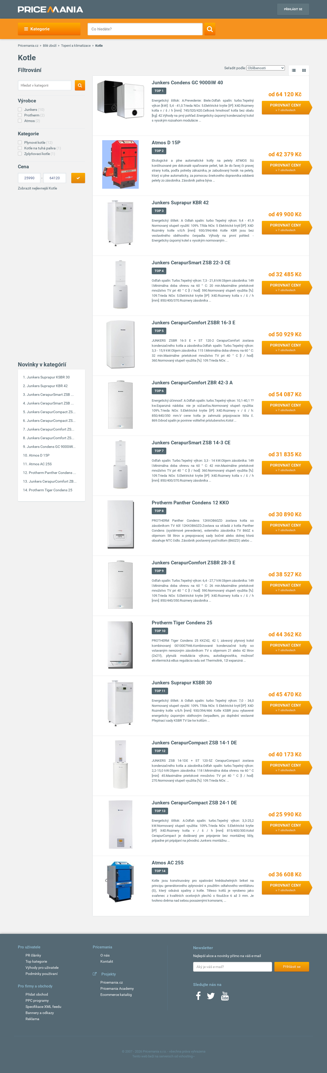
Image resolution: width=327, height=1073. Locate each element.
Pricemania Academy (117, 988)
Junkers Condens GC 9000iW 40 (187, 83)
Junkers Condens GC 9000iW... (51, 447)
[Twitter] (211, 997)
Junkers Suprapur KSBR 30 (48, 377)
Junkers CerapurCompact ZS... (51, 412)
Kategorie (37, 28)
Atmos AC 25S (40, 464)
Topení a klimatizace (76, 45)
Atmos (32, 121)
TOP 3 (159, 211)
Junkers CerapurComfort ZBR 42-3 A (192, 383)
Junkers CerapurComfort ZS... (50, 429)
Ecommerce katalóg (116, 995)
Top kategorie (36, 961)
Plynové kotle (38, 142)
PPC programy (37, 1000)
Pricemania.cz (28, 45)
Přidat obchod (37, 994)
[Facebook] (198, 997)
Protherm (34, 115)
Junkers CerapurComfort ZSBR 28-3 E (193, 563)
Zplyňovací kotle (39, 154)
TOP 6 (159, 391)
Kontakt (106, 961)
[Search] (209, 29)
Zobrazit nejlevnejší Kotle (37, 188)
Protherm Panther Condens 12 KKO (190, 503)
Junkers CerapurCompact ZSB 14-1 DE (194, 743)
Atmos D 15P (39, 455)
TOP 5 (159, 331)
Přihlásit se (293, 9)
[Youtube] (224, 997)
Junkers (34, 110)
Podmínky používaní (41, 974)
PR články (33, 955)
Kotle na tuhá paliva (42, 148)
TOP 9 (159, 571)
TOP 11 (160, 691)
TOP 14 (160, 871)
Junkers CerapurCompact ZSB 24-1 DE (194, 803)
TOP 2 (159, 151)
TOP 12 (160, 751)
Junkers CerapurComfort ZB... (53, 481)
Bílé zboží (49, 45)
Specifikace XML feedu (43, 1007)
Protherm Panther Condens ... (52, 473)
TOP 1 (159, 91)
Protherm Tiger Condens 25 (50, 490)
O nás (105, 955)
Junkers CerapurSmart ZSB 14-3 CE (191, 443)
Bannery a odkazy (40, 1013)
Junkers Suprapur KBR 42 (47, 386)
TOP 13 (160, 811)
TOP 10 (160, 631)
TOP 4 (159, 271)
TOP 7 (159, 451)
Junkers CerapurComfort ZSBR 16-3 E (193, 323)
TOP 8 (159, 511)
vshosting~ (187, 1056)
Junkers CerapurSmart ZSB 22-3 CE (191, 263)
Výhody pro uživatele (42, 967)
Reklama (32, 1019)
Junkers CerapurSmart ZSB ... (50, 394)
